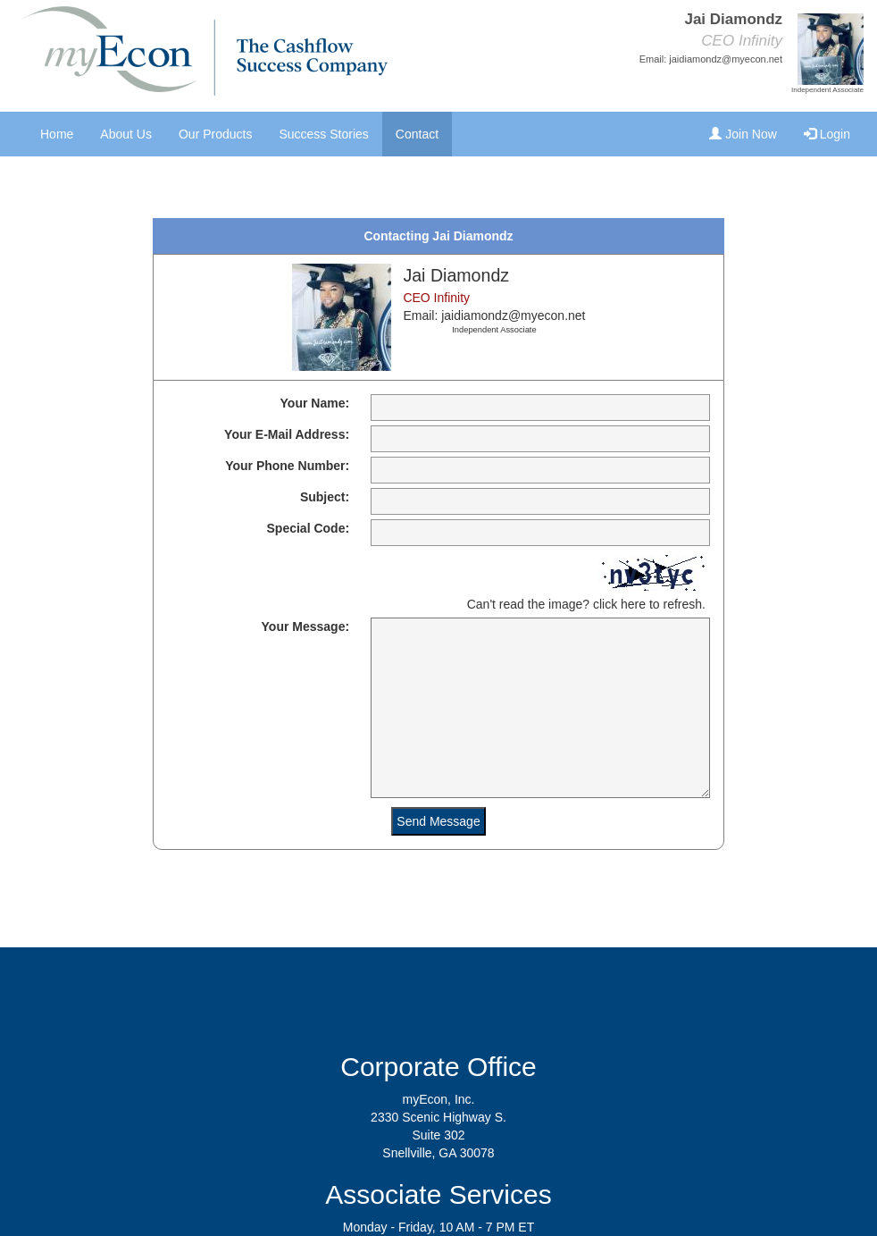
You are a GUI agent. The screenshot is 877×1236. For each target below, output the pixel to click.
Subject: (324, 497)
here (633, 604)
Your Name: (315, 403)
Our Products (215, 134)
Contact (417, 134)
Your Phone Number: (287, 465)
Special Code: (308, 528)
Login (827, 134)
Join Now (742, 134)
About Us (126, 134)
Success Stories (323, 134)
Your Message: (306, 626)
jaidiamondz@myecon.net (725, 59)
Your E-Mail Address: (286, 434)
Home (56, 134)
